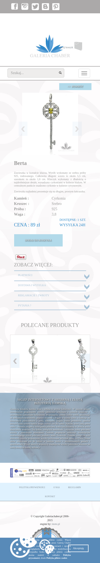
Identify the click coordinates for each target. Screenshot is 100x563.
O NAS (56, 487)
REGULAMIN (74, 487)
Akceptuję (78, 548)
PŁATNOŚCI (25, 275)
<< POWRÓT (75, 86)
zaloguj (65, 18)
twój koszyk (75, 47)
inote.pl (56, 524)
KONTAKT (50, 496)
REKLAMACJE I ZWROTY (33, 295)
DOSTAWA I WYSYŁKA (32, 285)
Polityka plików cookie (56, 558)
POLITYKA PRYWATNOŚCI (32, 487)
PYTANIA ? (24, 305)
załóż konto (81, 18)
